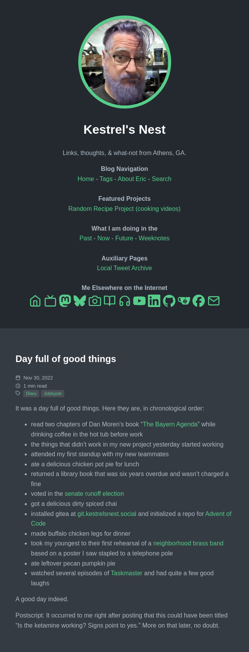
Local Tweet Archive (124, 268)
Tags (106, 179)
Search (162, 179)
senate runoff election (94, 493)
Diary (31, 393)
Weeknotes (154, 238)
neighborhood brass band (188, 543)
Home (85, 179)
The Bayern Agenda (170, 424)
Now (103, 238)
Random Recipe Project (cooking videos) (125, 208)
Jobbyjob (53, 393)
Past (85, 238)
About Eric (132, 179)
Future (124, 238)
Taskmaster (127, 573)
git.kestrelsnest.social (106, 514)
